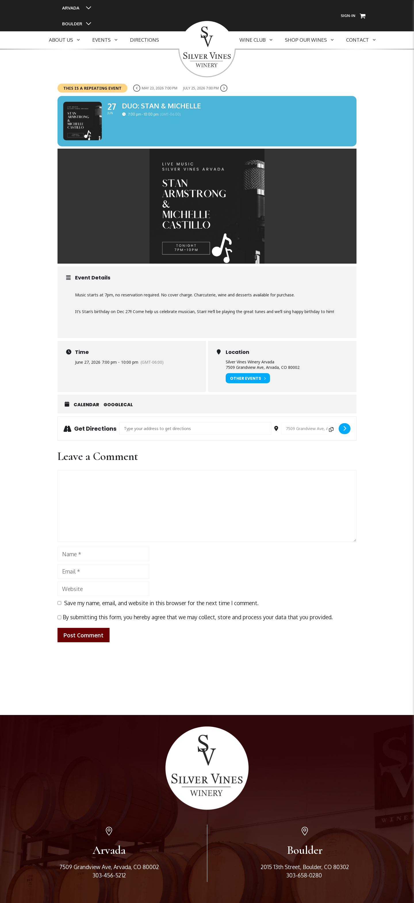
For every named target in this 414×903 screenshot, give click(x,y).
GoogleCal (118, 406)
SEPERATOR (178, 40)
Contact (364, 40)
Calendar (86, 406)
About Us (68, 40)
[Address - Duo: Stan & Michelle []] (195, 430)
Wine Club (259, 40)
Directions (144, 40)
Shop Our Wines (312, 40)
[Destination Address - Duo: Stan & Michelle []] (308, 430)
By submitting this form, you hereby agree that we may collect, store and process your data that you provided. (195, 618)
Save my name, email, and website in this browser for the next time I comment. (161, 604)
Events (108, 40)
